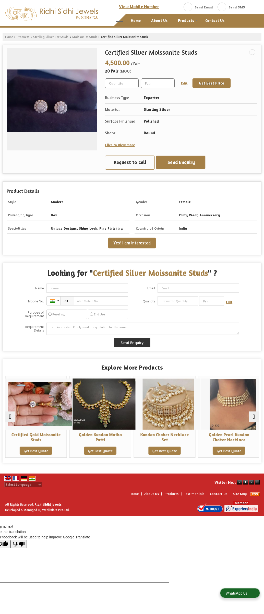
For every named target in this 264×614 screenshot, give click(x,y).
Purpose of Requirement (34, 314)
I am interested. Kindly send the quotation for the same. (142, 329)
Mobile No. (36, 301)
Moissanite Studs (84, 37)
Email (151, 288)
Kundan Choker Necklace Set (164, 437)
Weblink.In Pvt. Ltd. (55, 510)
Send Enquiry (181, 162)
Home (136, 20)
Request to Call (130, 162)
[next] (254, 416)
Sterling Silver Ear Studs (50, 37)
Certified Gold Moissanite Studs (36, 437)
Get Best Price (211, 83)
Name (39, 288)
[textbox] (158, 83)
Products (188, 20)
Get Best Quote (36, 450)
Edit (184, 83)
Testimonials (194, 493)
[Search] (254, 6)
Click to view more (120, 145)
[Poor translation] (18, 544)
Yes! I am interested (132, 242)
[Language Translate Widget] (23, 484)
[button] (139, 6)
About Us (159, 20)
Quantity (149, 301)
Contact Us (214, 20)
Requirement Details (34, 328)
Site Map (240, 493)
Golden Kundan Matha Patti (100, 437)
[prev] (10, 416)
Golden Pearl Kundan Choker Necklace (228, 437)
